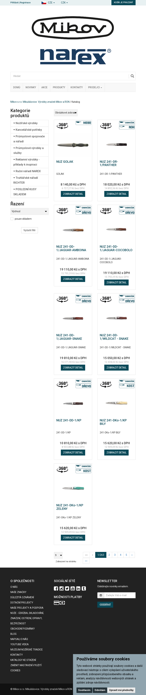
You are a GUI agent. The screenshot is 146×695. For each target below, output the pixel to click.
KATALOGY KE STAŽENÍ (23, 660)
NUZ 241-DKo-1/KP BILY (113, 422)
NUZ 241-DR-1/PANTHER (109, 163)
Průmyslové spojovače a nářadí (29, 139)
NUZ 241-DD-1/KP (68, 420)
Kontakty (77, 87)
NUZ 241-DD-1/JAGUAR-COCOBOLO (116, 248)
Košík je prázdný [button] (123, 2)
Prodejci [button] (95, 87)
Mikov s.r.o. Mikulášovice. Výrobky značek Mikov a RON (40, 101)
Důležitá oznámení (22, 597)
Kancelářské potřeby (27, 129)
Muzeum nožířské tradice (26, 649)
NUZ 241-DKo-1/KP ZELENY (69, 507)
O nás (14, 587)
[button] (48, 2)
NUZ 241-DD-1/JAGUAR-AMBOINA (71, 248)
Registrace (25, 2)
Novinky (31, 87)
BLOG (13, 634)
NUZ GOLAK (64, 161)
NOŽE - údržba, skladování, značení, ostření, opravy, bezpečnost (27, 618)
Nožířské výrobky (25, 123)
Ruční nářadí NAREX (27, 171)
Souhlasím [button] (84, 690)
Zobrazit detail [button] (73, 194)
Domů (16, 87)
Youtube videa (19, 644)
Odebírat (105, 604)
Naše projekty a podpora (26, 607)
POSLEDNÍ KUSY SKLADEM (24, 192)
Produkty (59, 87)
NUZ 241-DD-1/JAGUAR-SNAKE (69, 336)
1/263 (102, 554)
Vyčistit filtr (29, 230)
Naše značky (18, 592)
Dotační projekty (21, 602)
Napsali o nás (19, 639)
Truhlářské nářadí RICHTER (25, 180)
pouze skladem (23, 218)
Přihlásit (14, 2)
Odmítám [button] (100, 690)
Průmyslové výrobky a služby (28, 150)
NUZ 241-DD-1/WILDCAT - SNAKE (114, 336)
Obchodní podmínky (22, 628)
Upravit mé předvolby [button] (121, 690)
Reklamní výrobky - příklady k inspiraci (26, 162)
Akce (44, 87)
